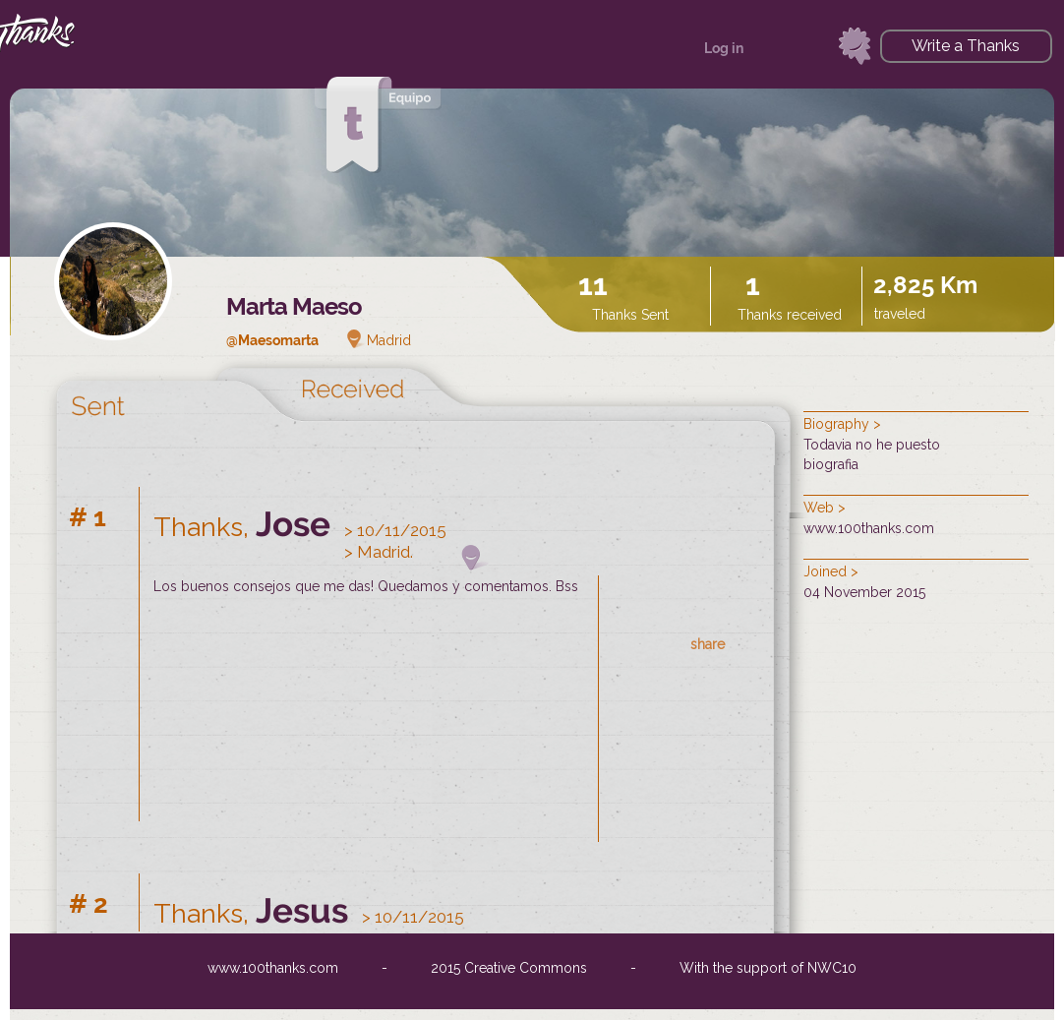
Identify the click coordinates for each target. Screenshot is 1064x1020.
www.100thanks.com (868, 528)
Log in (723, 48)
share (707, 644)
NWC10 (832, 968)
